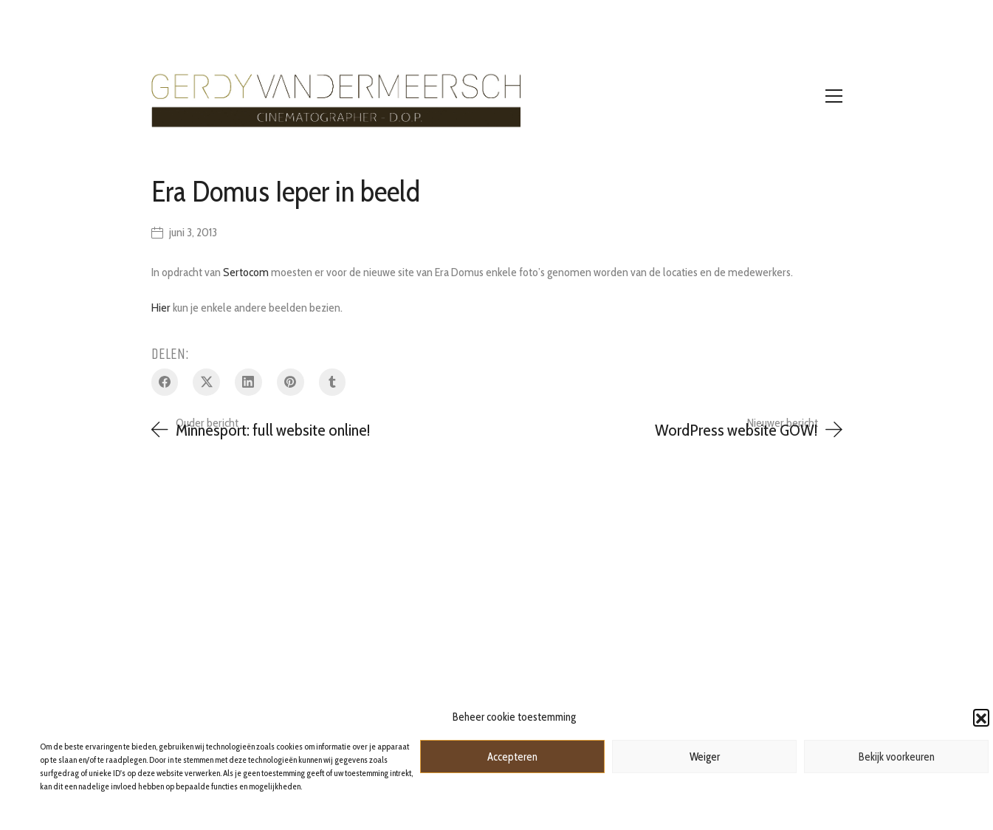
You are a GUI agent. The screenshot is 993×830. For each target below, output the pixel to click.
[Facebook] (165, 382)
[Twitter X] (206, 382)
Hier (161, 308)
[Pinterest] (290, 382)
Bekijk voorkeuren (897, 757)
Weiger (705, 757)
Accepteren (512, 757)
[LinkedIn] (248, 382)
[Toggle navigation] (833, 96)
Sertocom (246, 272)
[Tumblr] (332, 382)
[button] (981, 717)
